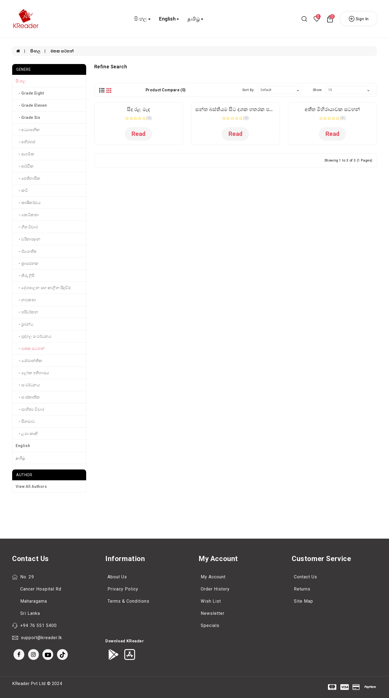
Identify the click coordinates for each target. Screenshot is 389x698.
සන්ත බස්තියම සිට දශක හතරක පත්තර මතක (244, 109)
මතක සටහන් (62, 51)
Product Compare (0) (166, 90)
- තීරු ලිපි (25, 275)
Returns (302, 589)
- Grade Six (28, 117)
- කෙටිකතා (27, 215)
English (169, 19)
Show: (318, 90)
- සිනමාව (25, 421)
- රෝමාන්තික (29, 360)
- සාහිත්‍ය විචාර (30, 409)
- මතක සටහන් (30, 348)
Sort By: (248, 90)
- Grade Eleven (31, 105)
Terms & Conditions (128, 601)
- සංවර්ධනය (28, 385)
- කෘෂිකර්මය (28, 202)
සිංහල (142, 19)
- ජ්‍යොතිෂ (26, 251)
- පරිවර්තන (27, 312)
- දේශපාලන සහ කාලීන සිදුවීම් (43, 288)
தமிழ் (195, 19)
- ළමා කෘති (27, 433)
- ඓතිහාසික (28, 178)
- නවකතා (26, 300)
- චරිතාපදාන (28, 239)
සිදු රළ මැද (138, 109)
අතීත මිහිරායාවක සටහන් (332, 109)
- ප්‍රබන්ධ (24, 324)
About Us (117, 576)
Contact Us (305, 576)
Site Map (303, 601)
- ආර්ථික (24, 166)
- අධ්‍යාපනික (28, 129)
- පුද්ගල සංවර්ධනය (34, 336)
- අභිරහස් (25, 142)
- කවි (22, 190)
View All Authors (31, 486)
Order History (215, 589)
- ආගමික (25, 154)
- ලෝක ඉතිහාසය (32, 373)
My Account (213, 576)
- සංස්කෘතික (28, 397)
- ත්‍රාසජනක (27, 263)
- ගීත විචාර (27, 227)
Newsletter (212, 613)
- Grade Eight (30, 93)
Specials (210, 625)
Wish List (211, 601)
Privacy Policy (123, 589)
